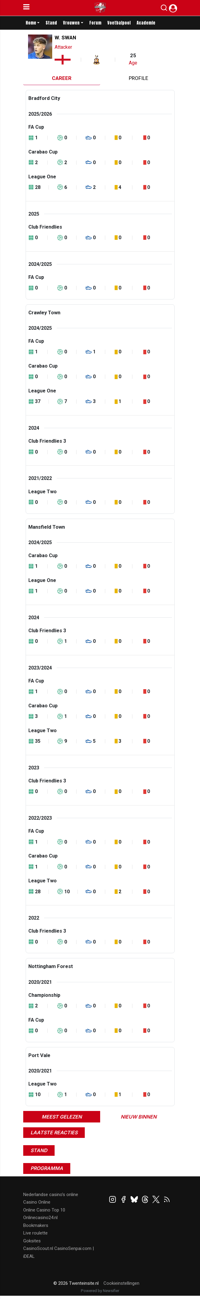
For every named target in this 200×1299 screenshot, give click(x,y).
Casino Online (36, 1202)
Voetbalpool (119, 23)
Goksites (32, 1241)
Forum (95, 23)
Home (31, 23)
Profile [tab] (138, 78)
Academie (146, 23)
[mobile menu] (26, 8)
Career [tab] (61, 78)
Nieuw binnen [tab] (139, 1117)
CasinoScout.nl (38, 1248)
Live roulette (35, 1233)
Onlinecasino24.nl (40, 1217)
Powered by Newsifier (100, 1290)
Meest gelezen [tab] (62, 1117)
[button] (164, 9)
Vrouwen (71, 23)
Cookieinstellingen (121, 1283)
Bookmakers (35, 1225)
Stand (51, 23)
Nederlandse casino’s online (50, 1194)
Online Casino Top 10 (44, 1210)
